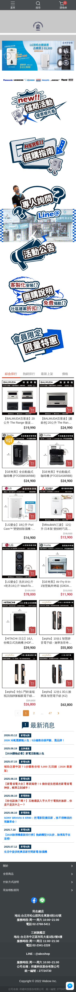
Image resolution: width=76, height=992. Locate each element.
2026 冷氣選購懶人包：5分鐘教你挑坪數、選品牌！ (34, 740)
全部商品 (8, 873)
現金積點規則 (11, 890)
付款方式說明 (11, 881)
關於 (5, 865)
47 (50, 713)
